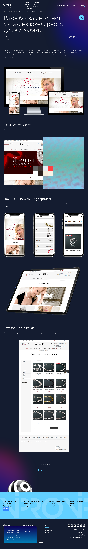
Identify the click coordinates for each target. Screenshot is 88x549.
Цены (47, 525)
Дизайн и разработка (20, 36)
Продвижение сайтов (29, 525)
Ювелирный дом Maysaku (22, 40)
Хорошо (27, 531)
